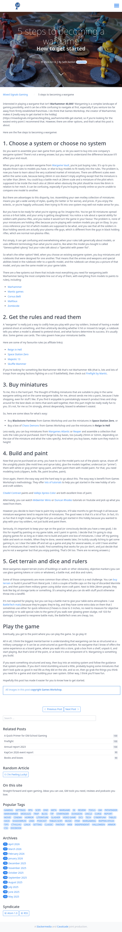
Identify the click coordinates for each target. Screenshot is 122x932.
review (82, 810)
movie (7, 817)
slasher (55, 817)
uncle (88, 813)
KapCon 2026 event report (18, 752)
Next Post (72, 709)
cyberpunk (100, 817)
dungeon (77, 813)
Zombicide (13, 305)
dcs (81, 817)
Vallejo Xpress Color (45, 493)
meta (53, 810)
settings (20, 810)
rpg (30, 810)
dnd (45, 810)
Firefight (9, 741)
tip (51, 813)
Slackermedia (44, 926)
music (68, 820)
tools (92, 810)
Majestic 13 (14, 359)
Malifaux (12, 301)
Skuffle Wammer (17, 363)
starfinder (63, 813)
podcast (42, 820)
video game (69, 817)
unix (31, 820)
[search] (49, 718)
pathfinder (111, 810)
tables (112, 817)
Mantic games (15, 291)
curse (98, 813)
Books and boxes (13, 758)
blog (44, 813)
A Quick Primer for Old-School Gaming (25, 735)
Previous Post (53, 709)
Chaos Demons (30, 425)
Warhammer (15, 286)
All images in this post (18, 689)
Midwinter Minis (42, 500)
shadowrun (19, 820)
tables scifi (56, 820)
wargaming (89, 820)
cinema (18, 817)
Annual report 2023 (15, 746)
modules (26, 813)
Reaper (77, 431)
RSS (24, 913)
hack (7, 820)
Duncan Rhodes (63, 500)
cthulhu (16, 824)
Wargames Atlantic (59, 431)
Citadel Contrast (12, 493)
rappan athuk (106, 820)
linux (27, 824)
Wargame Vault (60, 165)
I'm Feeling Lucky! (15, 774)
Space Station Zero (18, 354)
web (70, 824)
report (108, 813)
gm (100, 810)
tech (88, 817)
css (6, 828)
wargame (65, 810)
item (77, 820)
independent (82, 824)
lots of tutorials (53, 482)
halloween (98, 824)
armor (111, 824)
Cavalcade (62, 926)
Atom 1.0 (10, 913)
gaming (81, 62)
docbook (16, 828)
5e (74, 810)
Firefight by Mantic (96, 373)
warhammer (11, 813)
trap (36, 813)
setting (37, 824)
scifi (38, 810)
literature (42, 817)
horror (29, 817)
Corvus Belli (14, 296)
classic (49, 824)
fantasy (60, 824)
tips (6, 824)
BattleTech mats (12, 604)
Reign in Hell (15, 349)
